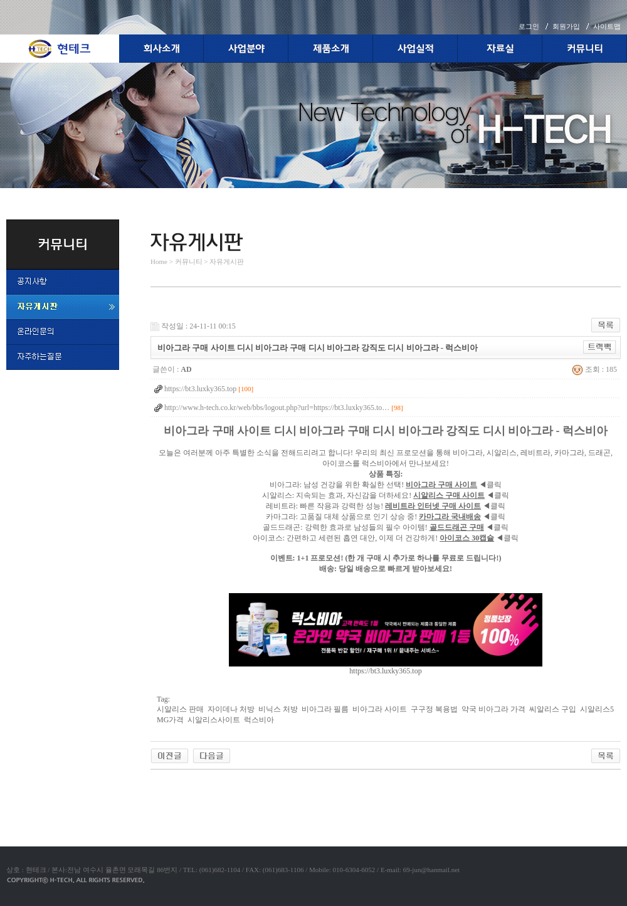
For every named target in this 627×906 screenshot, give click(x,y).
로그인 (529, 26)
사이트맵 (607, 26)
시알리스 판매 (180, 709)
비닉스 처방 (278, 709)
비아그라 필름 (325, 709)
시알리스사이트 (213, 719)
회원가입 (566, 26)
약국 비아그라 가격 (493, 709)
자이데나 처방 (231, 709)
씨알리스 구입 (552, 709)
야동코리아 (169, 784)
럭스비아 (259, 719)
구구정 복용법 (434, 709)
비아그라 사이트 (379, 709)
